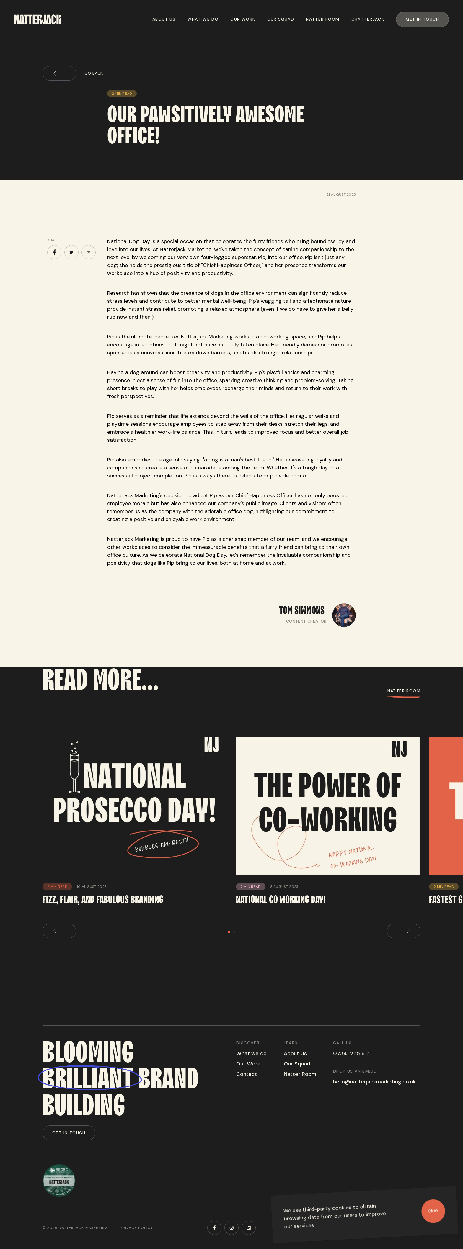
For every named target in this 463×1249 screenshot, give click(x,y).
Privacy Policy (136, 1227)
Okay (433, 1211)
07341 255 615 (351, 1053)
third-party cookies (327, 1208)
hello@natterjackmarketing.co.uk (374, 1081)
